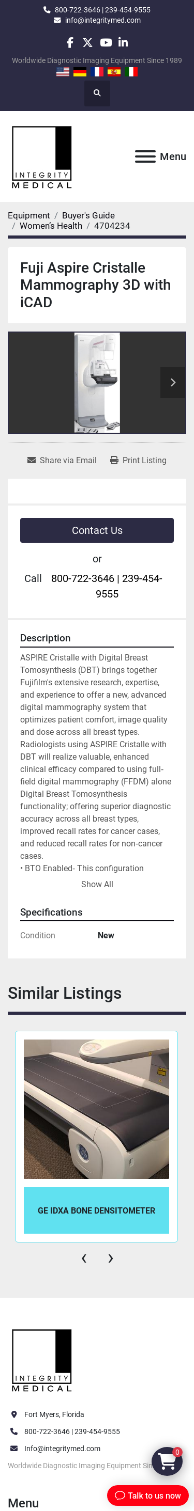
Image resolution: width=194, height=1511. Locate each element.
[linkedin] (123, 42)
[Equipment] (29, 215)
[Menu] (145, 156)
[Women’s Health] (51, 226)
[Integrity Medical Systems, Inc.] (42, 1359)
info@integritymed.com (103, 20)
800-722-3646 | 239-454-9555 (103, 10)
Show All (97, 884)
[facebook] (70, 42)
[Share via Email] (62, 460)
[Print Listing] (138, 460)
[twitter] (87, 42)
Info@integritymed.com (62, 1448)
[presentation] (84, 1257)
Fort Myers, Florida (54, 1414)
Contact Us (97, 530)
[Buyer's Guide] (88, 215)
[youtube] (105, 42)
